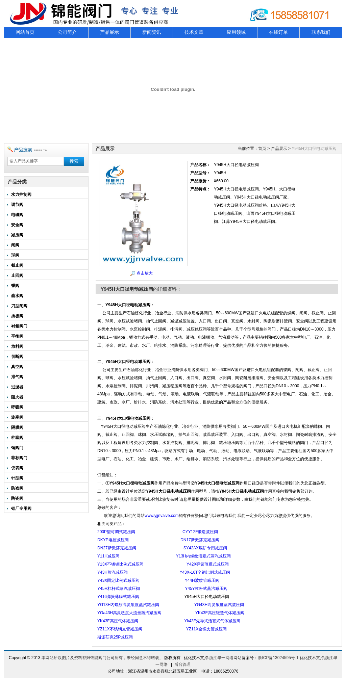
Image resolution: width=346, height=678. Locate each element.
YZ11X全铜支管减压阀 (206, 629)
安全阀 (17, 225)
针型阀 (17, 478)
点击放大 (145, 273)
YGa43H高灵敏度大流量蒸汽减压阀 (129, 612)
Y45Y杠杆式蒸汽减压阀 (206, 588)
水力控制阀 (21, 194)
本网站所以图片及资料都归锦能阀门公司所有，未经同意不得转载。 (102, 657)
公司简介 (67, 32)
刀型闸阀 (19, 306)
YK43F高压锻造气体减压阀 (219, 612)
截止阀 (17, 265)
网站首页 (25, 32)
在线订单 (278, 32)
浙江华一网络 (221, 657)
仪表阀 (17, 468)
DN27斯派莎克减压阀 (116, 548)
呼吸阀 (17, 407)
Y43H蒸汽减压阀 (112, 572)
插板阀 (17, 316)
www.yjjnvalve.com (162, 515)
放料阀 (17, 346)
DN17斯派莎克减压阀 (199, 540)
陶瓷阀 (17, 498)
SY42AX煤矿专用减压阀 (205, 548)
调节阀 (17, 204)
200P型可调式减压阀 (116, 531)
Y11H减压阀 (108, 556)
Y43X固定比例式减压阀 (118, 580)
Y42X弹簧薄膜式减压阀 (208, 564)
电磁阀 (17, 214)
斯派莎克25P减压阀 (115, 637)
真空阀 (17, 366)
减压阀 (17, 235)
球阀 (15, 255)
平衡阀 (17, 336)
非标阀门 (19, 457)
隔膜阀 (17, 427)
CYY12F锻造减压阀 (200, 531)
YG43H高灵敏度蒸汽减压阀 (219, 604)
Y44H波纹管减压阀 (202, 580)
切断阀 (17, 356)
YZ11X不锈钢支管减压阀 (119, 629)
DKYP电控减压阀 (113, 540)
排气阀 (17, 376)
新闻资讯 (151, 32)
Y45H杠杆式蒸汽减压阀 (118, 588)
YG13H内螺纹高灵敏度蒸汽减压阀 (128, 604)
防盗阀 (17, 488)
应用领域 (236, 32)
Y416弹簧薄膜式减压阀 (118, 596)
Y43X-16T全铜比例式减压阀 (204, 572)
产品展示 (109, 32)
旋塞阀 (17, 417)
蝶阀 (15, 285)
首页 (262, 148)
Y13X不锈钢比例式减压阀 (120, 564)
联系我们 (321, 32)
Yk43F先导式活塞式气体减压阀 (212, 621)
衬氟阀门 (19, 326)
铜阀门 (17, 447)
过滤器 (17, 387)
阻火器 (17, 397)
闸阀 (15, 245)
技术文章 (193, 32)
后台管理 (182, 664)
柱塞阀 (17, 437)
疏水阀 (17, 295)
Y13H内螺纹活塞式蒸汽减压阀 (203, 556)
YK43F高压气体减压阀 (117, 621)
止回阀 (17, 275)
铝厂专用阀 (21, 508)
